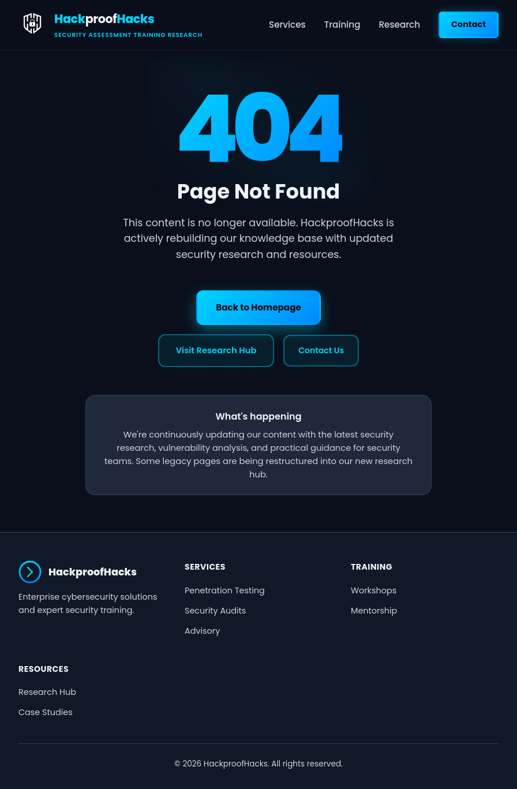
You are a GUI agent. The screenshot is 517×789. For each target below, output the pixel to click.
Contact (468, 24)
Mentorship (374, 610)
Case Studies (45, 712)
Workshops (373, 590)
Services (287, 24)
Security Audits (215, 610)
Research (399, 24)
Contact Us (321, 350)
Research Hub (47, 692)
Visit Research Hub (216, 350)
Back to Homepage (258, 307)
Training (342, 24)
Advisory (202, 631)
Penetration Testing (225, 590)
